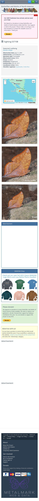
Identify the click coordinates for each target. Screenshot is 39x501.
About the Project (8, 445)
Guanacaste (19, 67)
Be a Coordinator (8, 458)
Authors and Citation (9, 447)
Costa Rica (26, 67)
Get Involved (7, 454)
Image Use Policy (22, 436)
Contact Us (6, 449)
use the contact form (29, 335)
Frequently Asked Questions (11, 450)
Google (25, 102)
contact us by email (15, 335)
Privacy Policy (11, 436)
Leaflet (16, 102)
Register (5, 462)
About (5, 442)
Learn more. (6, 470)
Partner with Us (7, 460)
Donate (9, 438)
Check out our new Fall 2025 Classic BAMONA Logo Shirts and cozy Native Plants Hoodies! (19, 276)
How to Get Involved (9, 457)
